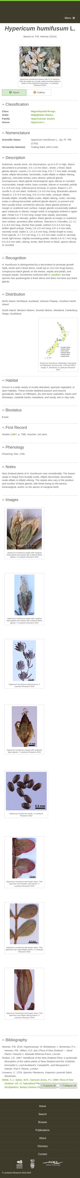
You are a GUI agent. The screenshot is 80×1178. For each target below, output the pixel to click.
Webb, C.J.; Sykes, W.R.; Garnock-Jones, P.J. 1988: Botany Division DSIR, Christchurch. (37, 1083)
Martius (42, 114)
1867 (14, 434)
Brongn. (43, 111)
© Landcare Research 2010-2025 (16, 1173)
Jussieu (43, 118)
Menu (70, 18)
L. (38, 122)
